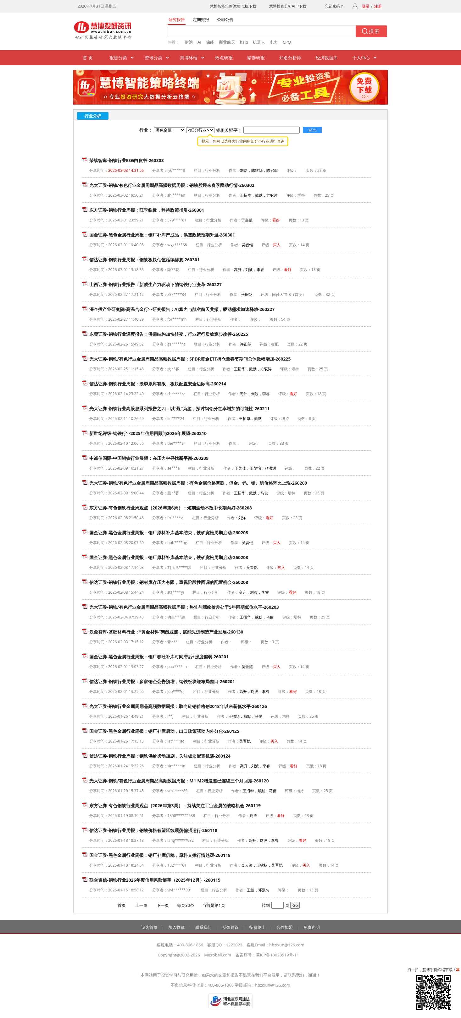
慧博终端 (188, 58)
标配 (275, 344)
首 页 (88, 58)
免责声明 (311, 927)
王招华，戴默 (250, 418)
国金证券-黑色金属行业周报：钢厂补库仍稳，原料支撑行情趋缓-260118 (159, 855)
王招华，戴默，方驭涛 (259, 195)
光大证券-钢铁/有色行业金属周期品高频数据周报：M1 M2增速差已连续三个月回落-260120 (179, 781)
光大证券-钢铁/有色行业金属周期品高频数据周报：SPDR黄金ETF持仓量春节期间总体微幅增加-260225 (190, 359)
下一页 (163, 905)
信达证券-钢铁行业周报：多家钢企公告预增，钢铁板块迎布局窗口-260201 (162, 681)
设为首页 (149, 927)
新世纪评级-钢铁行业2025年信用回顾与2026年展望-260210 (148, 433)
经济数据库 (327, 58)
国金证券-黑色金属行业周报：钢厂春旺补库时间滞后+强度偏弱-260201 (159, 657)
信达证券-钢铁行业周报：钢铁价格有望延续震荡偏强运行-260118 (153, 830)
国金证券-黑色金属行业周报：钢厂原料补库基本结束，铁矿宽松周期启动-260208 (168, 533)
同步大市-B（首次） (289, 294)
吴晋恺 (247, 245)
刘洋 (242, 517)
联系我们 (203, 927)
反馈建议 (230, 927)
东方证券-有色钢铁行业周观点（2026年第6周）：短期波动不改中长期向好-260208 (170, 508)
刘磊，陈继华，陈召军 (259, 170)
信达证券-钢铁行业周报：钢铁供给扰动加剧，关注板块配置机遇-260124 (159, 756)
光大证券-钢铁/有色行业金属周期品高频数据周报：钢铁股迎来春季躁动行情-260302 (171, 185)
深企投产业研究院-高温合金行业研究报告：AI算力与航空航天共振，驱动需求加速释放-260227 (182, 309)
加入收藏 (176, 927)
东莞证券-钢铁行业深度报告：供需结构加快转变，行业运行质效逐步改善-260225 (168, 334)
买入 (276, 245)
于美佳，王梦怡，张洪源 (255, 468)
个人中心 (361, 58)
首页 (122, 905)
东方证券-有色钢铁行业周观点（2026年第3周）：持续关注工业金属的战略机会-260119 (175, 805)
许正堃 (245, 344)
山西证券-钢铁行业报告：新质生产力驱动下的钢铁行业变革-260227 (155, 284)
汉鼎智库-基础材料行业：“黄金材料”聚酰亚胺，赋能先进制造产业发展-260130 (166, 632)
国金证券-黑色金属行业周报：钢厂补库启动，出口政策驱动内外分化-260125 (164, 731)
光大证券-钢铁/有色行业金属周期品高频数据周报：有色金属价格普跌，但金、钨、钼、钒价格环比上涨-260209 (198, 483)
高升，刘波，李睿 (249, 269)
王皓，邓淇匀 (258, 890)
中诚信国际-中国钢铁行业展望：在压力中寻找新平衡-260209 (148, 458)
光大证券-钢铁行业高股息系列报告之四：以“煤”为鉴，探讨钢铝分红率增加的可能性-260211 (179, 408)
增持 (301, 195)
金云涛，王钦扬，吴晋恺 (262, 865)
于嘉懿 (247, 220)
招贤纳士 (257, 927)
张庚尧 (246, 294)
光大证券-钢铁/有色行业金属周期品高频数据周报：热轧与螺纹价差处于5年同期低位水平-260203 (184, 607)
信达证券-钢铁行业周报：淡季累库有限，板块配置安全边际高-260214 (157, 384)
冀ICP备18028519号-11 (277, 955)
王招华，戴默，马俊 (251, 493)
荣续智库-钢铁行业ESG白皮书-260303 (126, 160)
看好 (276, 220)
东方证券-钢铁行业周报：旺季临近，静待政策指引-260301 (146, 210)
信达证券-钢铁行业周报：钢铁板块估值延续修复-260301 (144, 260)
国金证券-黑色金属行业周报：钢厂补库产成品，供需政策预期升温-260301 (162, 235)
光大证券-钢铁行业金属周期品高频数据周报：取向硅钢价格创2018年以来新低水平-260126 (178, 706)
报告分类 (118, 58)
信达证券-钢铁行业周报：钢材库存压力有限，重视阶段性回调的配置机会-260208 (168, 582)
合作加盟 (284, 927)
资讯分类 (153, 58)
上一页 (141, 905)
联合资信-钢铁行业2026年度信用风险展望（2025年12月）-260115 (154, 880)
